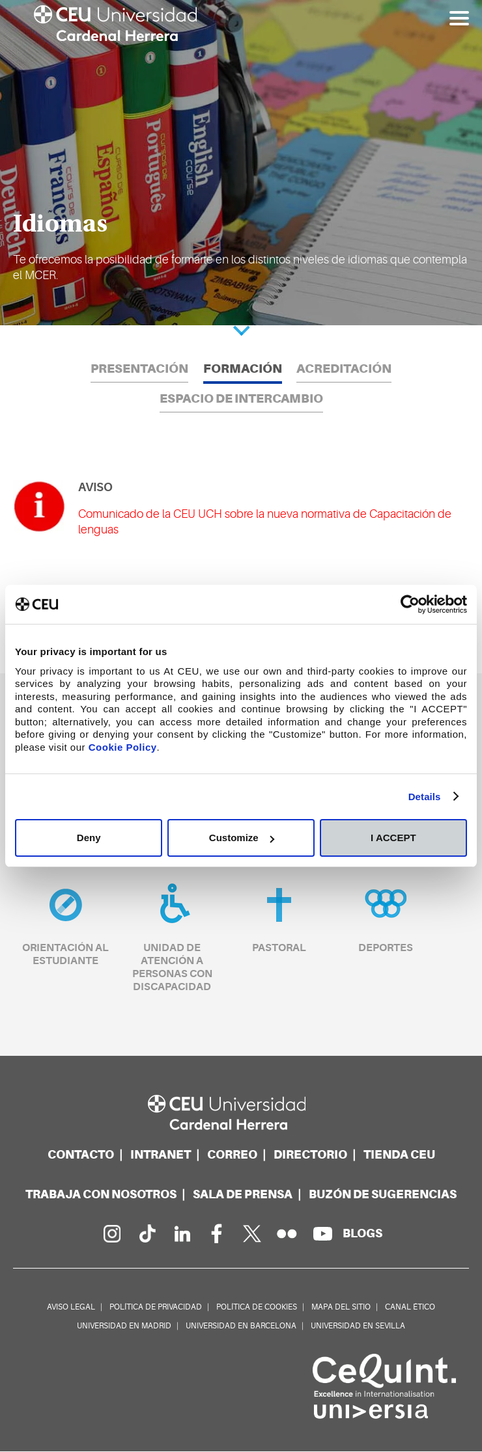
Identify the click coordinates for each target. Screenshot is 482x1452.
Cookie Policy (123, 747)
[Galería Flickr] (287, 1234)
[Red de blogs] (362, 1234)
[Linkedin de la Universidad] (182, 1234)
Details (424, 796)
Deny (89, 837)
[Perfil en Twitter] (252, 1234)
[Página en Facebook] (217, 1234)
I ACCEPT (393, 837)
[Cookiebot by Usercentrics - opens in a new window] (410, 604)
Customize (241, 837)
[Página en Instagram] (111, 1234)
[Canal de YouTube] (322, 1234)
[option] (241, 162)
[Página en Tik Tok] (147, 1234)
